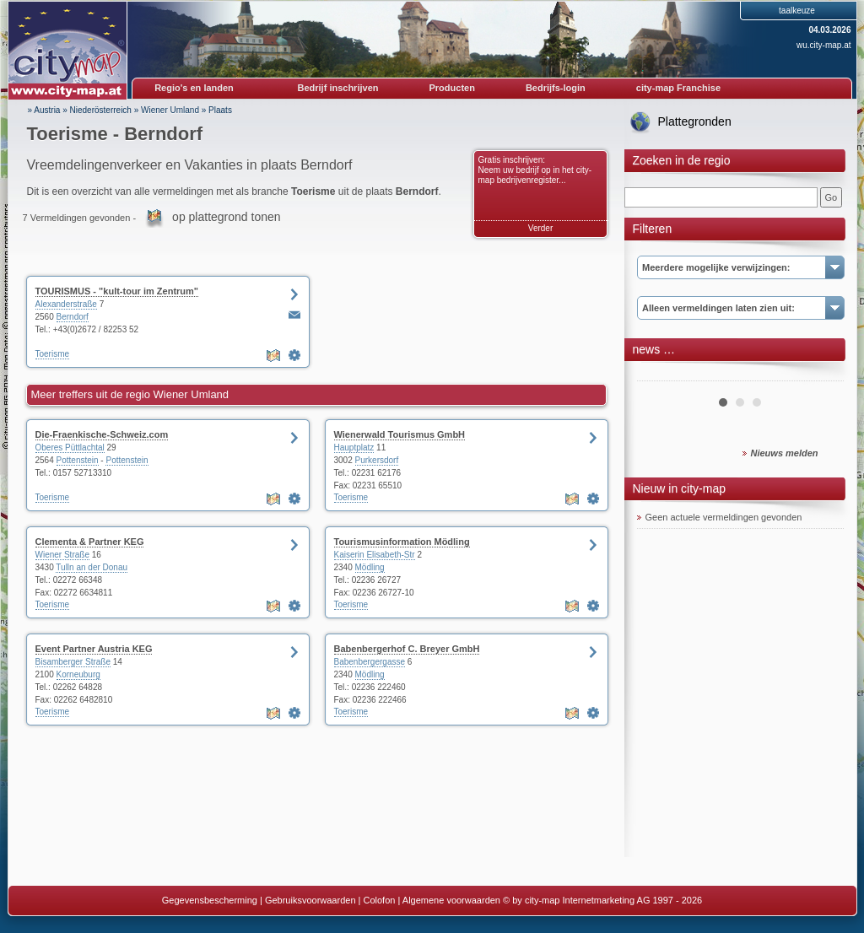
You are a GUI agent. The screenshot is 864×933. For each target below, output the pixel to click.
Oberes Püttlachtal (70, 447)
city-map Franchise (678, 88)
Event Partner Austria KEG (94, 649)
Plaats (220, 110)
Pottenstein (78, 460)
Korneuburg (78, 674)
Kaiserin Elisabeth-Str (374, 554)
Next (821, 374)
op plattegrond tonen (226, 217)
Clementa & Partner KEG (89, 542)
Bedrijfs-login (556, 88)
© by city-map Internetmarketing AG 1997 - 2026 (602, 900)
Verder (540, 228)
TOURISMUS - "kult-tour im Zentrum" (117, 291)
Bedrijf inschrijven (338, 88)
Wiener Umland (170, 110)
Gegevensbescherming (209, 900)
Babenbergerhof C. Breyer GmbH (407, 649)
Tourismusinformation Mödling (402, 542)
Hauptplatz (354, 447)
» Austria (44, 110)
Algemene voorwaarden (451, 900)
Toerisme (52, 354)
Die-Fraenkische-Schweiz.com (102, 434)
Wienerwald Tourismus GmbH (400, 434)
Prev (658, 374)
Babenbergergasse (370, 661)
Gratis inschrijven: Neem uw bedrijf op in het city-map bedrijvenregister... (535, 170)
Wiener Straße (62, 554)
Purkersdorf (377, 460)
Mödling (370, 567)
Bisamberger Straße (73, 661)
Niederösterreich (101, 110)
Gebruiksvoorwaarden (310, 900)
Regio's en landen (194, 88)
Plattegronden (695, 121)
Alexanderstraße (66, 304)
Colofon (380, 900)
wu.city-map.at (823, 45)
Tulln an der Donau (91, 567)
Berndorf (73, 316)
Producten (451, 88)
